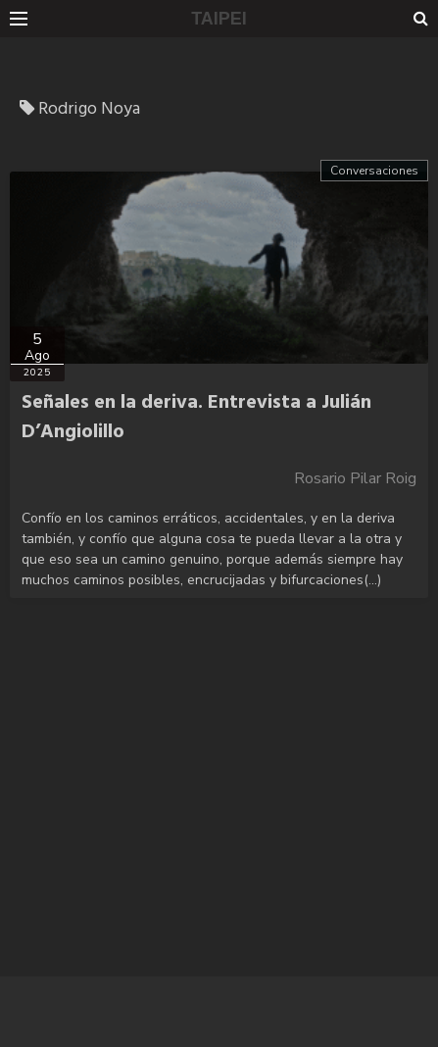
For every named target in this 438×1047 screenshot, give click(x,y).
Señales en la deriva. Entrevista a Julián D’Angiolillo (196, 417)
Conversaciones (374, 170)
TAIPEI (219, 18)
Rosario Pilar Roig (355, 478)
